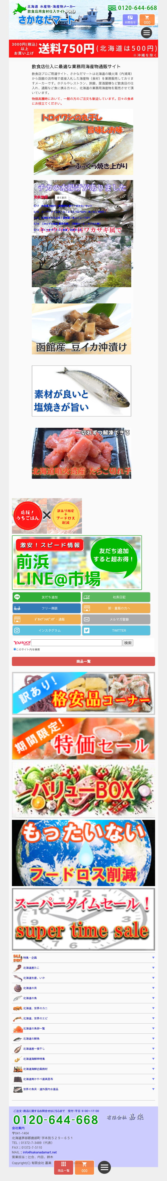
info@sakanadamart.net (40, 1152)
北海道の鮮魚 (26, 1039)
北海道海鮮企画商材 (30, 1069)
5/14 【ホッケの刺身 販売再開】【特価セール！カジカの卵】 (68, 223)
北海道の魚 (25, 998)
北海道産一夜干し (29, 1049)
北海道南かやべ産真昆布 (33, 1079)
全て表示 (62, 197)
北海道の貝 (25, 988)
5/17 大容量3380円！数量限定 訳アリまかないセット (63, 205)
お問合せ (130, 22)
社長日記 (119, 597)
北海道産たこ (26, 968)
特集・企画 (25, 958)
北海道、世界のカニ (30, 1008)
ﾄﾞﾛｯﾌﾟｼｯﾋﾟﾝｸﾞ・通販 (50, 619)
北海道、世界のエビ (30, 1019)
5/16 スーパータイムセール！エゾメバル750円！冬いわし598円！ (70, 211)
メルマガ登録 (119, 619)
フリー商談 (50, 608)
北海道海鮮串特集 (29, 1059)
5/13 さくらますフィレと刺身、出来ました (58, 229)
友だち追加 (50, 597)
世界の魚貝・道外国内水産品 (35, 1089)
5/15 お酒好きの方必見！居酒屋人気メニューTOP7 (62, 217)
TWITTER (119, 630)
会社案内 (18, 1128)
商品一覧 (64, 1170)
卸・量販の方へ (119, 608)
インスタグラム (50, 630)
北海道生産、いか (29, 978)
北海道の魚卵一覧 (29, 1029)
